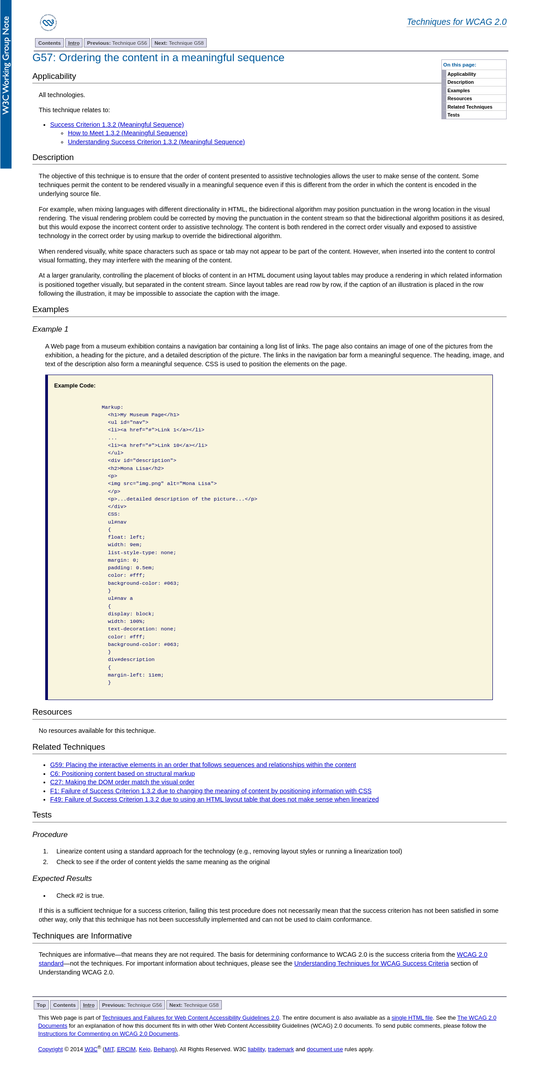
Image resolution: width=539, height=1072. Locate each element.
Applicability (462, 74)
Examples (459, 90)
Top (41, 1005)
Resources (460, 98)
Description (461, 82)
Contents (49, 43)
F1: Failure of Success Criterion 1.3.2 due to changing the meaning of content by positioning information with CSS (211, 790)
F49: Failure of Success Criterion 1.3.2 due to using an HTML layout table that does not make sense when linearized (214, 799)
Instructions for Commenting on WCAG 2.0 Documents (108, 1033)
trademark (281, 1049)
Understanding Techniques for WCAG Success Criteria (371, 963)
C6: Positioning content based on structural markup (122, 773)
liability (256, 1049)
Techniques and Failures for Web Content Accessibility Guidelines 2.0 (190, 1017)
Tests (454, 114)
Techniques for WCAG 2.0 (457, 22)
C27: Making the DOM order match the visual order (122, 782)
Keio (144, 1049)
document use (325, 1049)
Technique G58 (179, 43)
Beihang (164, 1049)
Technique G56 (117, 43)
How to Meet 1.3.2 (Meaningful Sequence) (128, 133)
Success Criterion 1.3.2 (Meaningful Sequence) (117, 124)
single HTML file (412, 1017)
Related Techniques (470, 107)
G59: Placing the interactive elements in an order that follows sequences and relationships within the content (203, 764)
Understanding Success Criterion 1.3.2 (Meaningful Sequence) (156, 141)
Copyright (50, 1049)
